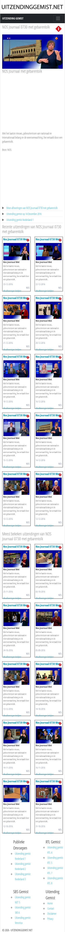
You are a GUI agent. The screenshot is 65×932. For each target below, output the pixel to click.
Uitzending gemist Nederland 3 (23, 876)
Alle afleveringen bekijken (12, 290)
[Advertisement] (32, 99)
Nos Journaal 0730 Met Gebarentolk (15, 240)
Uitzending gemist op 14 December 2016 (23, 214)
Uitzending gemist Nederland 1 (19, 220)
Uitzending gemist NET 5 (23, 899)
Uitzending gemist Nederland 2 (23, 866)
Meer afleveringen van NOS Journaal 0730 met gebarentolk (32, 208)
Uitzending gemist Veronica (23, 920)
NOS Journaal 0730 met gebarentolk (26, 27)
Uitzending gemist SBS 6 (23, 910)
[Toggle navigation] (58, 18)
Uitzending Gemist (12, 18)
